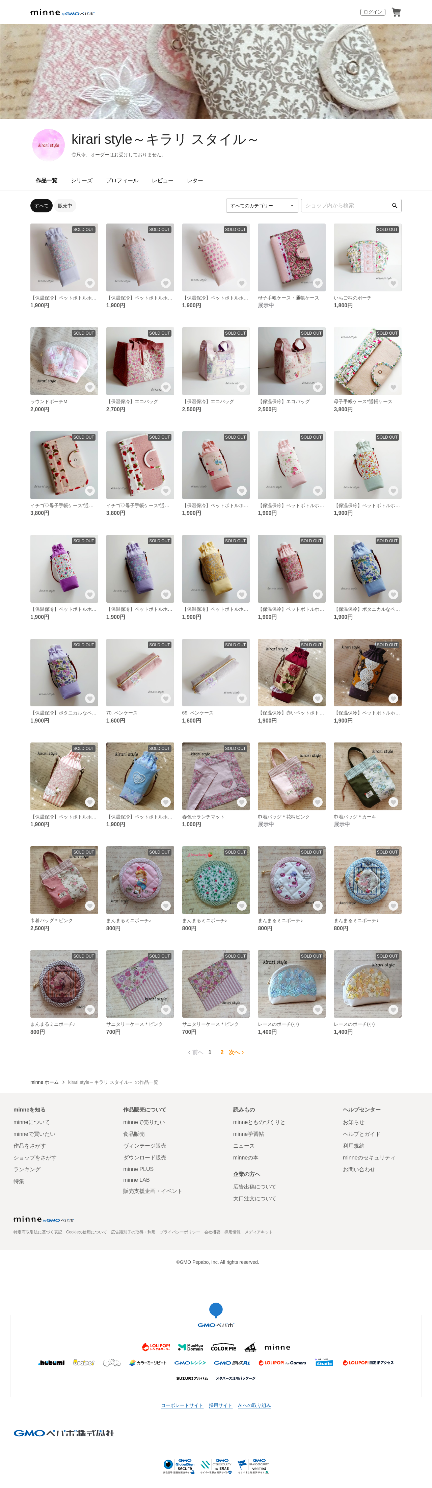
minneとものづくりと (259, 1122)
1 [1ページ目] (210, 1052)
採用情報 (232, 1232)
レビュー (162, 180)
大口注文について (254, 1198)
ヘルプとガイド (362, 1134)
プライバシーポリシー (180, 1232)
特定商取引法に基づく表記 (38, 1232)
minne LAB (136, 1180)
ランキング (27, 1169)
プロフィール (122, 180)
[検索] (394, 205)
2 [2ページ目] (222, 1052)
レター (195, 180)
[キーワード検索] (351, 205)
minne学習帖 (248, 1134)
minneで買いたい (34, 1134)
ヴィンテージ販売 (144, 1146)
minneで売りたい (144, 1122)
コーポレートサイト (182, 1405)
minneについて (32, 1122)
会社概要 (212, 1232)
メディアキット (259, 1232)
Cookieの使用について (86, 1232)
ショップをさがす (35, 1157)
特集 (19, 1181)
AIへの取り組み (254, 1405)
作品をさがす (30, 1146)
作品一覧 (46, 180)
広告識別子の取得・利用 (133, 1232)
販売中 (65, 205)
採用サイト (221, 1405)
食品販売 (134, 1134)
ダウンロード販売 (144, 1157)
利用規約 (353, 1146)
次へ (237, 1052)
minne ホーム (44, 1082)
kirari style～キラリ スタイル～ (166, 139)
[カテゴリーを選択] (262, 206)
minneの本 (246, 1157)
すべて (41, 205)
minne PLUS (138, 1169)
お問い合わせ (359, 1169)
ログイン (372, 12)
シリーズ (81, 180)
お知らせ (353, 1122)
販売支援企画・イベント (153, 1191)
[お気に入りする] (90, 283)
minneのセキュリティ (369, 1157)
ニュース (244, 1146)
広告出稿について (254, 1187)
